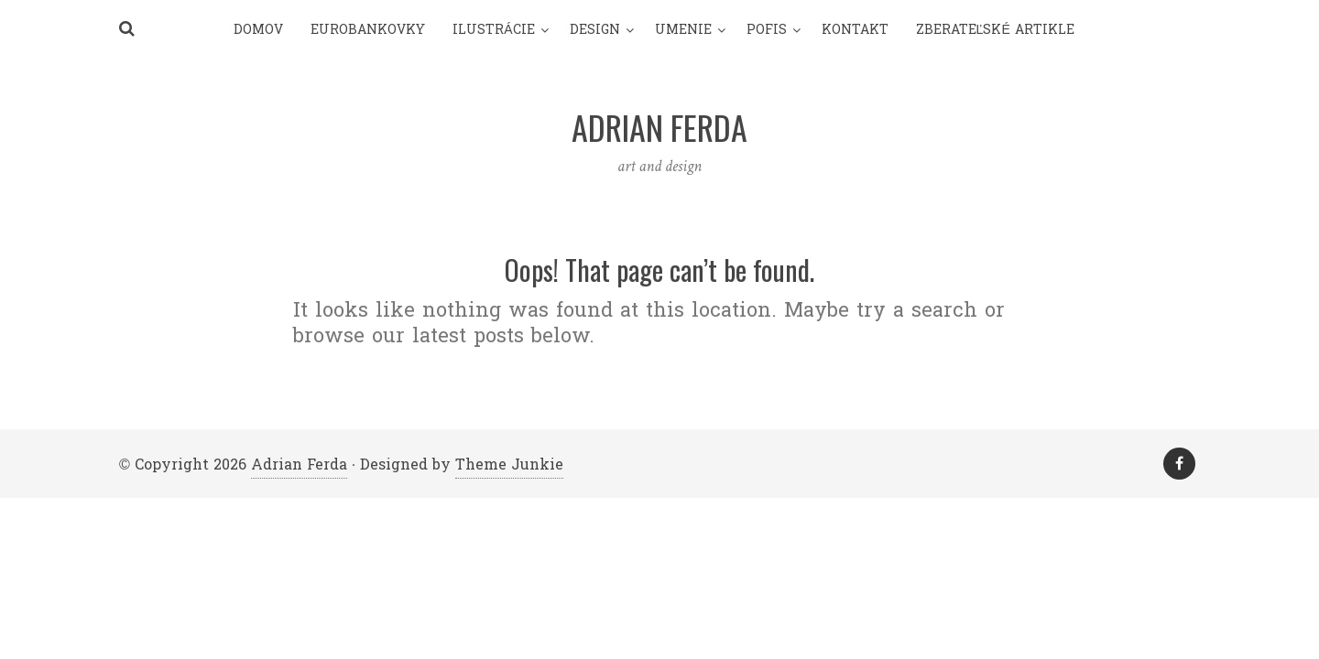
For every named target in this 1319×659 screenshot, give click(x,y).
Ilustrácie (493, 29)
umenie (683, 29)
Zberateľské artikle (995, 29)
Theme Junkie (509, 464)
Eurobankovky (368, 29)
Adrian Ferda (299, 464)
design (595, 29)
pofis (767, 29)
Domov (258, 29)
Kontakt (855, 29)
